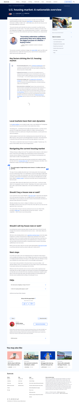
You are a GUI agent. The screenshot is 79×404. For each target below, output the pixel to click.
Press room (9, 383)
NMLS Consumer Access (61, 392)
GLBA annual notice (32, 392)
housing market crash (23, 160)
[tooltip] (35, 298)
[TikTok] (18, 399)
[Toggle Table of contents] (71, 36)
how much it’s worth (43, 245)
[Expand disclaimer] (71, 32)
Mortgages (10, 5)
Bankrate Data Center (10, 385)
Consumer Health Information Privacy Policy (36, 385)
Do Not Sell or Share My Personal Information (36, 383)
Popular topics (20, 383)
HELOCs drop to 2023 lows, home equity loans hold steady (14, 364)
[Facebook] (7, 399)
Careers (8, 387)
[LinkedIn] (14, 399)
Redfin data (17, 210)
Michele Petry (27, 13)
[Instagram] (11, 399)
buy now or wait (32, 195)
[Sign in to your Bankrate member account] (68, 2)
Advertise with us (21, 385)
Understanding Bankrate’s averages (34, 387)
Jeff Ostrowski (44, 367)
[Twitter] (9, 399)
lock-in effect (29, 21)
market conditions (15, 124)
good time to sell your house (33, 235)
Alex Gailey (27, 367)
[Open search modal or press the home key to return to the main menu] (74, 2)
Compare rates (20, 378)
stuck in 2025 (34, 50)
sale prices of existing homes (37, 65)
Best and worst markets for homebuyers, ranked (31, 363)
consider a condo (19, 178)
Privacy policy (31, 378)
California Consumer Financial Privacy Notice (36, 394)
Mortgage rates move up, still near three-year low (47, 363)
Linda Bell (10, 367)
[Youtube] (16, 399)
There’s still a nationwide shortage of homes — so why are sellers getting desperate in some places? (64, 365)
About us (8, 378)
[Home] (6, 1)
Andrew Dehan (18, 13)
